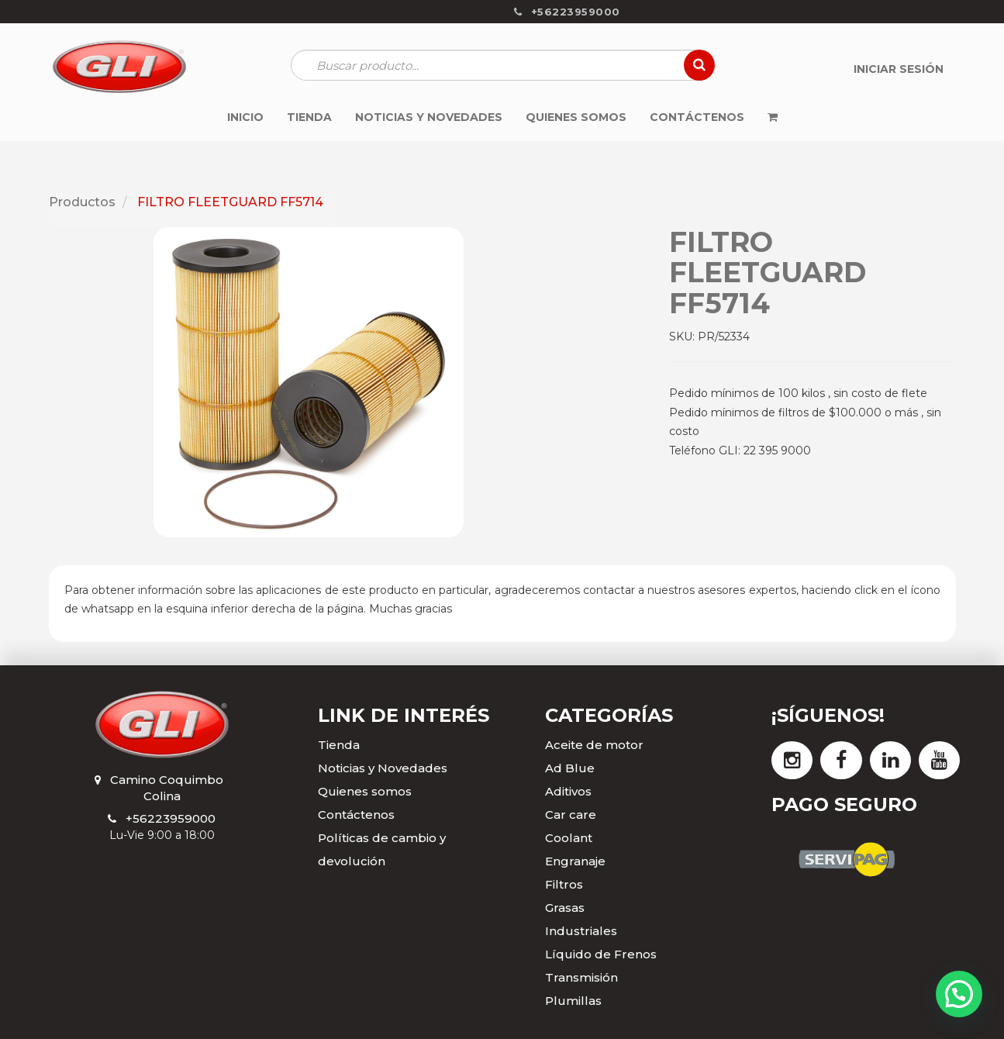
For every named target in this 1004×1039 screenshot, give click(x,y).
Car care (570, 814)
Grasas (565, 907)
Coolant (568, 837)
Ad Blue (570, 768)
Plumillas (573, 1000)
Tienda (339, 744)
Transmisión (581, 977)
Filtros (564, 884)
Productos (82, 202)
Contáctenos (356, 814)
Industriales (581, 930)
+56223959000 (171, 818)
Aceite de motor (594, 744)
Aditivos (568, 791)
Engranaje (575, 861)
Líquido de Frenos (601, 954)
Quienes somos (365, 791)
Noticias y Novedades (382, 768)
